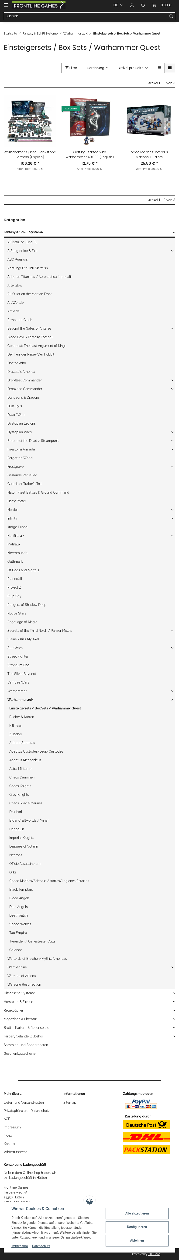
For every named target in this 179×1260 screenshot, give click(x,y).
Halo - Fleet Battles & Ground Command (38, 492)
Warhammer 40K (20, 700)
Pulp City (14, 596)
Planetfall (14, 579)
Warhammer (17, 691)
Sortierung (95, 68)
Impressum (12, 1127)
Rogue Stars (16, 613)
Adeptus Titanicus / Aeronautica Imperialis (39, 277)
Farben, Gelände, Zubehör (23, 1036)
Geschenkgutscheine (19, 1053)
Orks (12, 872)
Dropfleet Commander (24, 380)
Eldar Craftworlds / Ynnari (29, 820)
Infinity (12, 518)
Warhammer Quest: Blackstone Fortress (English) (30, 154)
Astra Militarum (20, 769)
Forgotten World (20, 458)
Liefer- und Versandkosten (24, 1102)
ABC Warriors (17, 259)
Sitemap (69, 1102)
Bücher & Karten (21, 717)
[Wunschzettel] (143, 5)
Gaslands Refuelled (22, 475)
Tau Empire (18, 933)
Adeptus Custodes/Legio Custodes (36, 751)
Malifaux (13, 544)
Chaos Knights (20, 786)
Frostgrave (15, 466)
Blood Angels (19, 898)
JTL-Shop (154, 1254)
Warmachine (17, 967)
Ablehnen (137, 1240)
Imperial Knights (21, 838)
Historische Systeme (19, 993)
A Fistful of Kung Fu (22, 242)
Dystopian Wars (19, 432)
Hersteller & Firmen (18, 1002)
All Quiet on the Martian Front (29, 294)
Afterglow (14, 285)
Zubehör (15, 734)
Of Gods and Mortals (23, 570)
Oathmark (15, 561)
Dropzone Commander (24, 389)
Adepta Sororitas (22, 743)
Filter (71, 68)
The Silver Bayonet (21, 674)
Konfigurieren (137, 1227)
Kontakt (9, 1144)
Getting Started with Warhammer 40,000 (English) (89, 154)
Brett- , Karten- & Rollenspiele (26, 1028)
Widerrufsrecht (15, 1152)
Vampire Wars (18, 682)
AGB (7, 1119)
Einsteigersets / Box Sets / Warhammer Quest (45, 708)
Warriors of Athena (21, 976)
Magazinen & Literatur (20, 1019)
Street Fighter (17, 656)
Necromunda (17, 553)
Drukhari (15, 812)
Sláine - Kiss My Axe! (23, 639)
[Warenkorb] (162, 5)
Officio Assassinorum (25, 864)
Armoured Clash (19, 320)
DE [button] (115, 5)
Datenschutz (41, 1246)
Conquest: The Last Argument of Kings (36, 346)
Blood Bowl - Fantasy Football (30, 337)
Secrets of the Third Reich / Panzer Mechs (39, 630)
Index (8, 1135)
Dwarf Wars (16, 415)
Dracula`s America (21, 371)
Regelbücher (13, 1010)
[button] (132, 5)
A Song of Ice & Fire (22, 251)
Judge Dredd (17, 527)
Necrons (15, 855)
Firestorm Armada (21, 449)
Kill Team (16, 725)
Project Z (14, 587)
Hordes (12, 510)
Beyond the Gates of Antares (29, 328)
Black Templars (21, 889)
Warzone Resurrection (24, 984)
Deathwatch (18, 915)
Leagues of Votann (23, 846)
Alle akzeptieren (137, 1213)
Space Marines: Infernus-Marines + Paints (149, 154)
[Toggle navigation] (6, 3)
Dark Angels (18, 907)
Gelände (15, 950)
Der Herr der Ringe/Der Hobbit (30, 354)
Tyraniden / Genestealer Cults (32, 941)
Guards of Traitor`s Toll (24, 484)
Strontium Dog (18, 665)
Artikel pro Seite (131, 68)
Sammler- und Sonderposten (26, 1045)
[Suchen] (86, 16)
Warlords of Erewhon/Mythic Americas (37, 958)
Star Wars (15, 648)
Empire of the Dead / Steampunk (33, 441)
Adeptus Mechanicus (25, 760)
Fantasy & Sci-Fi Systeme (23, 232)
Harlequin (16, 829)
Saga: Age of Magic (22, 622)
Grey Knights (19, 794)
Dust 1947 (14, 406)
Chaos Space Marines (25, 803)
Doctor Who (16, 363)
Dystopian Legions (21, 423)
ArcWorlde (15, 302)
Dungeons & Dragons (23, 397)
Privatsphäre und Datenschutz (27, 1111)
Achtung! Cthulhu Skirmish (27, 268)
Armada (13, 311)
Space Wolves (20, 924)
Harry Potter (16, 501)
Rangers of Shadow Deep (26, 605)
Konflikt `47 (15, 536)
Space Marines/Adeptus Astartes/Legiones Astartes (49, 881)
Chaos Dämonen (21, 777)
